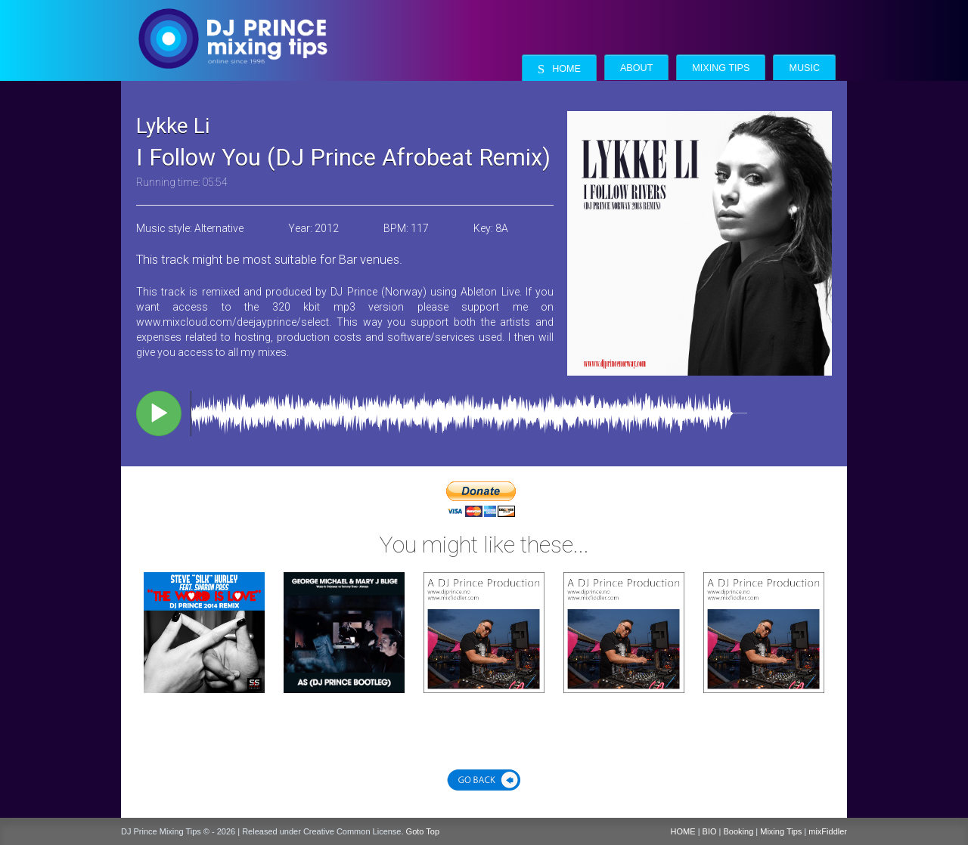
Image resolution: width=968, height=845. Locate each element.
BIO (710, 831)
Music (804, 68)
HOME (683, 831)
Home (559, 69)
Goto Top (422, 831)
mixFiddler (827, 831)
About (636, 68)
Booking (739, 831)
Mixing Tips (720, 68)
